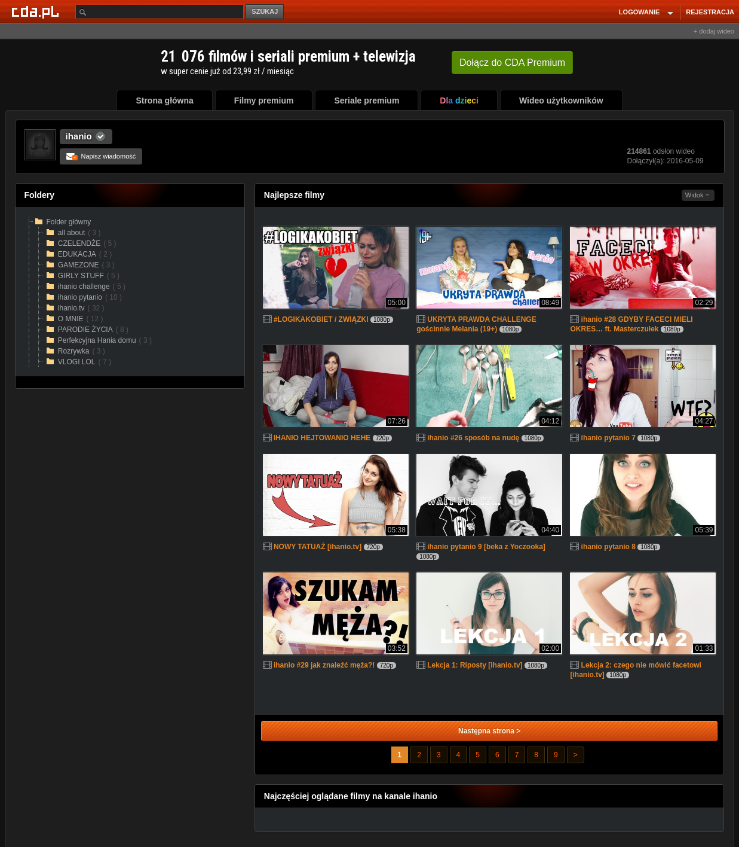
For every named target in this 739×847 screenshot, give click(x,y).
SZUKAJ (265, 11)
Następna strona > (489, 731)
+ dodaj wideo (714, 31)
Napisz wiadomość (101, 156)
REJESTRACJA (710, 12)
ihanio (79, 136)
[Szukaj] (159, 11)
